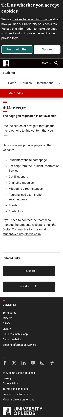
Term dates (9, 312)
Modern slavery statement (18, 399)
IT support (29, 271)
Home (12, 83)
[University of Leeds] (23, 411)
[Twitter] (14, 363)
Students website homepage (28, 160)
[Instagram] (42, 363)
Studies (27, 83)
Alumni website (12, 339)
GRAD (6, 323)
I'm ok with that (17, 49)
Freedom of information (17, 394)
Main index (13, 93)
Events (13, 205)
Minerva (7, 318)
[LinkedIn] (23, 363)
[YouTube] (33, 363)
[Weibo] (51, 363)
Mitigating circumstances (26, 188)
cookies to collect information (32, 19)
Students (9, 72)
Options (47, 49)
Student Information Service (19, 344)
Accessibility (10, 383)
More (46, 63)
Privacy (7, 378)
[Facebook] (4, 363)
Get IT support (18, 176)
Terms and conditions (16, 388)
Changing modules (21, 182)
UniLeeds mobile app (15, 334)
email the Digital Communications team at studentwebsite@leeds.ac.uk (29, 229)
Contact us (16, 211)
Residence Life (28, 286)
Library (7, 328)
